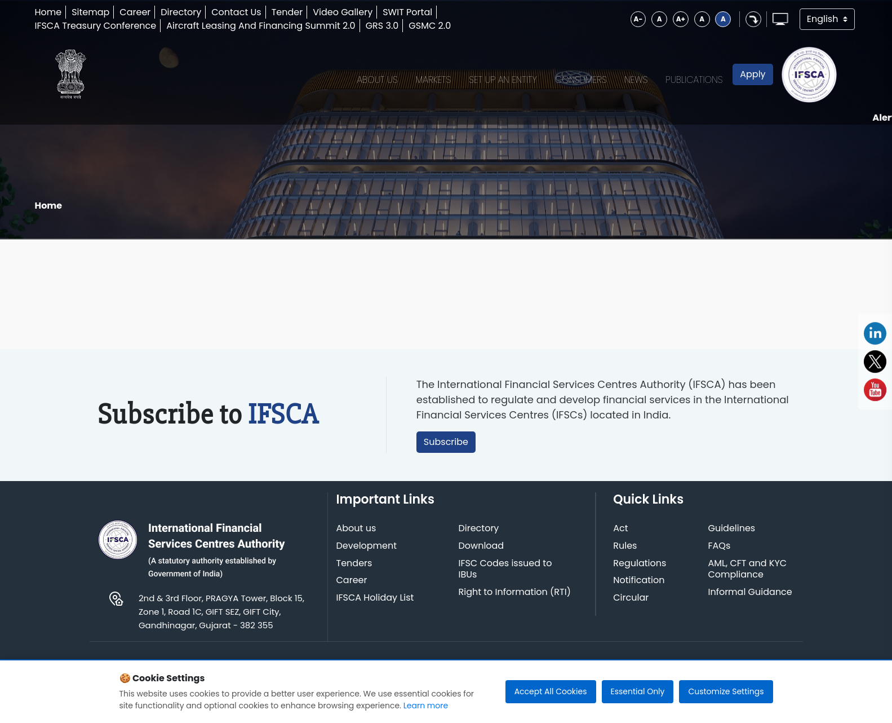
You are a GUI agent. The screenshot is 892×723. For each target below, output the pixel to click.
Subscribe (446, 449)
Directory (182, 12)
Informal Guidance (750, 601)
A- (635, 19)
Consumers (579, 78)
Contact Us (237, 12)
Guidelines (732, 537)
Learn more (425, 705)
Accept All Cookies (550, 691)
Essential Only (638, 691)
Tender (288, 12)
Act (621, 537)
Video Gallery (344, 12)
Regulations (640, 571)
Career (136, 12)
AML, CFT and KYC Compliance (747, 577)
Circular (631, 606)
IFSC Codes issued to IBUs (506, 577)
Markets (431, 78)
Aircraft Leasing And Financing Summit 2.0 (261, 25)
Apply (751, 78)
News (634, 78)
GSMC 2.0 (431, 25)
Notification (639, 589)
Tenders (355, 571)
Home (49, 12)
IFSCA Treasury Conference (96, 25)
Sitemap (91, 12)
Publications (692, 78)
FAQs (719, 555)
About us (357, 537)
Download (482, 555)
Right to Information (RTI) (515, 601)
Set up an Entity (501, 78)
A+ (677, 19)
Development (367, 555)
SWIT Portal (408, 12)
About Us (375, 78)
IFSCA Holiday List (376, 606)
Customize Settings (726, 691)
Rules (625, 555)
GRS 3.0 (383, 25)
